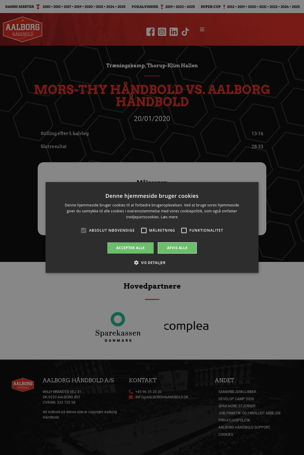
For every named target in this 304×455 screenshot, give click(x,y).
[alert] (152, 227)
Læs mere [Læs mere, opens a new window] (169, 216)
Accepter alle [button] (130, 247)
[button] (151, 262)
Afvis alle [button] (177, 247)
